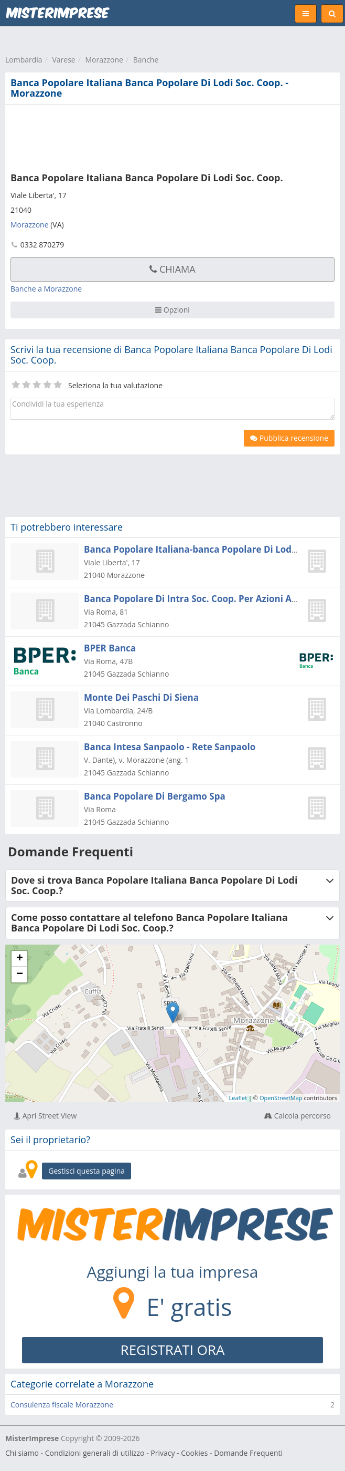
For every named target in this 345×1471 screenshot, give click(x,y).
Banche (146, 60)
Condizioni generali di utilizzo (95, 1453)
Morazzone (104, 60)
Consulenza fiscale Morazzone (61, 1405)
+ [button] (19, 959)
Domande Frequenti (248, 1453)
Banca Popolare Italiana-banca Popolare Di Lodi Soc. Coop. (212, 549)
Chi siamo (22, 1453)
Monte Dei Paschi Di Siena (141, 697)
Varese (63, 60)
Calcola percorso (297, 1116)
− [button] (19, 974)
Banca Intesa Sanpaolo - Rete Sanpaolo (169, 747)
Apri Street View (45, 1116)
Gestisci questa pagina (86, 1171)
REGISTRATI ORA (173, 1349)
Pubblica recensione (289, 438)
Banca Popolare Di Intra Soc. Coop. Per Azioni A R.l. (196, 599)
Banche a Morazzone (46, 289)
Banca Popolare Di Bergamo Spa (154, 796)
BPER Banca (110, 648)
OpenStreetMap (281, 1098)
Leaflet (238, 1098)
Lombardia (23, 60)
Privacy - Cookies (179, 1453)
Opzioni (172, 310)
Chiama (172, 269)
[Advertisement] (160, 136)
